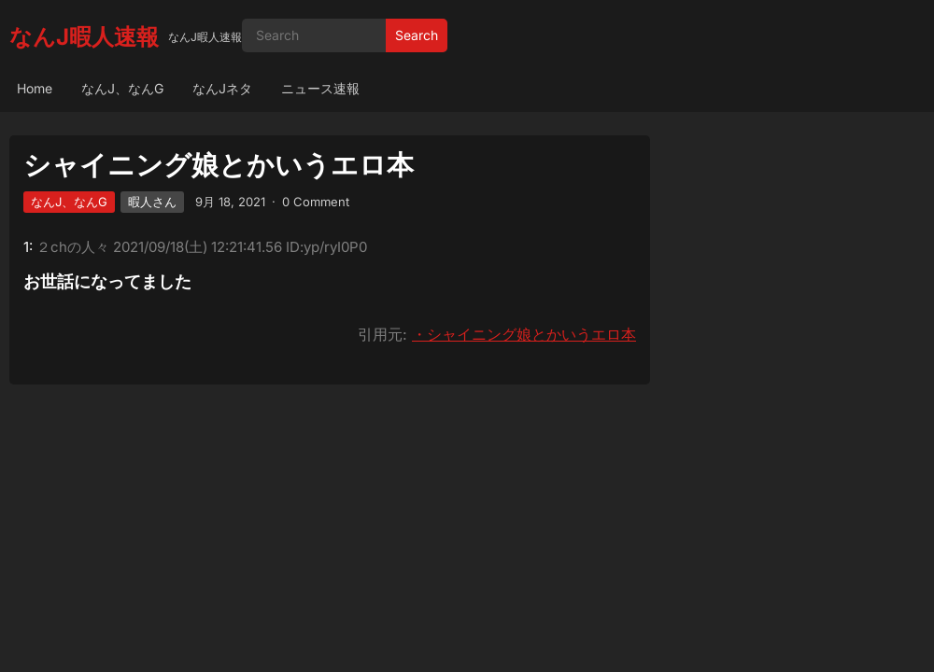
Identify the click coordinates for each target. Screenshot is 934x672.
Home (34, 88)
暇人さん (152, 201)
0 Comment (315, 201)
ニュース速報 (320, 88)
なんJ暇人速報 (84, 36)
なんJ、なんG (122, 88)
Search (416, 35)
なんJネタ (222, 88)
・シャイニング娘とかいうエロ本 (524, 334)
